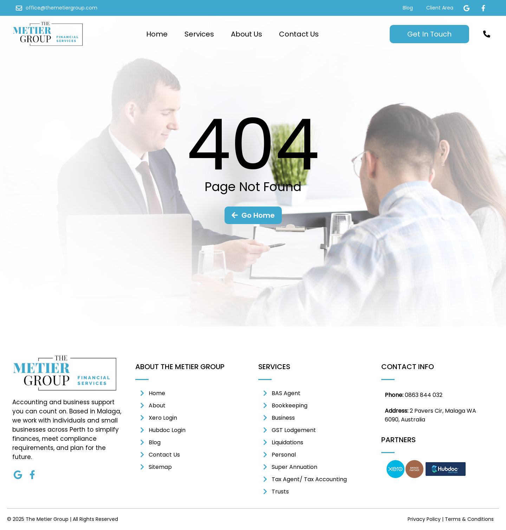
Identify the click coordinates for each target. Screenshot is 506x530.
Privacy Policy (424, 519)
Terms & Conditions (469, 519)
